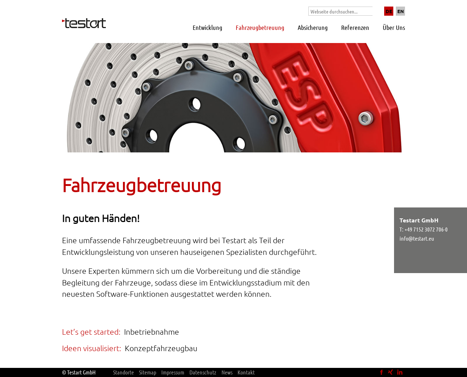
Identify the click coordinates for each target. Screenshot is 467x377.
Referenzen (355, 27)
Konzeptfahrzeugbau (161, 348)
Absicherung (313, 27)
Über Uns (394, 27)
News (226, 372)
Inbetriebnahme (151, 331)
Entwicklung (207, 27)
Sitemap (147, 372)
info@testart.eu (417, 238)
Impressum (172, 372)
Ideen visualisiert (90, 348)
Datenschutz (202, 372)
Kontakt (246, 372)
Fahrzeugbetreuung (260, 27)
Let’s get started (90, 331)
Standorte (123, 372)
